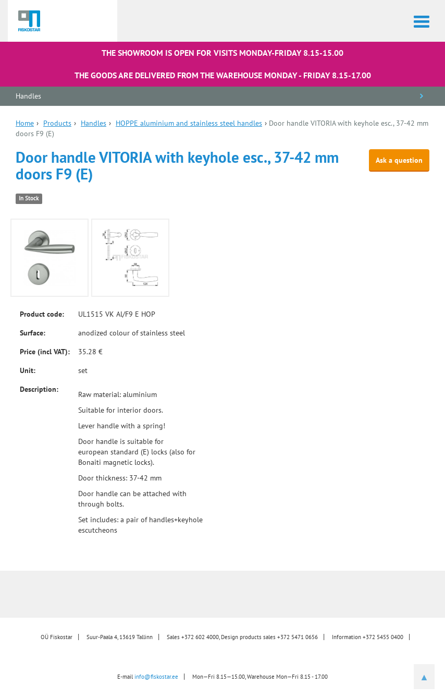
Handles (28, 96)
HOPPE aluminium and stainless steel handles (189, 123)
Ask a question (399, 160)
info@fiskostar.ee (156, 676)
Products (57, 123)
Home (25, 123)
